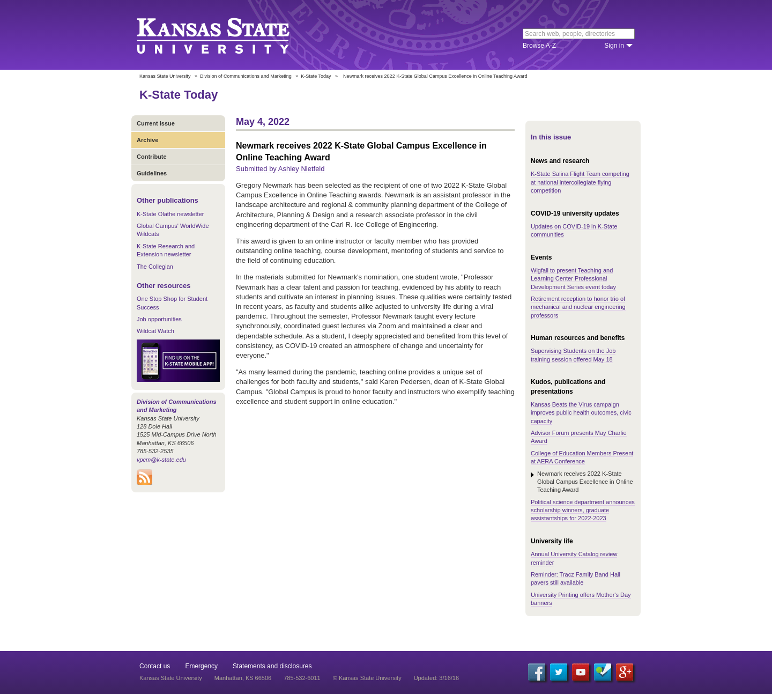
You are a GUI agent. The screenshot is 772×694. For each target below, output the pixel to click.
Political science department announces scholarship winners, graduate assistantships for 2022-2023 (583, 510)
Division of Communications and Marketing (246, 76)
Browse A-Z (539, 45)
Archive (147, 140)
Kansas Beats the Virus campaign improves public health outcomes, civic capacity (581, 412)
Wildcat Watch (155, 331)
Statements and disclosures (272, 666)
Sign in (614, 45)
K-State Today (316, 76)
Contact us (154, 666)
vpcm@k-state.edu (161, 459)
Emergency (201, 666)
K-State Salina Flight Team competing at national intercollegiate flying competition (580, 182)
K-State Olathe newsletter (170, 214)
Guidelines (152, 173)
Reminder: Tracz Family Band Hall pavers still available (575, 578)
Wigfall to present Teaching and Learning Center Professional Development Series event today (573, 278)
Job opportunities (159, 319)
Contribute (152, 156)
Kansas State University (226, 35)
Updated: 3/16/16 (436, 678)
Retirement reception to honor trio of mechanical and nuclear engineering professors (578, 307)
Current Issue (156, 123)
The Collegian (155, 266)
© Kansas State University (367, 678)
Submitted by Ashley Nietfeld (280, 169)
